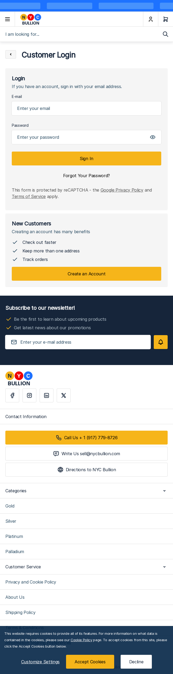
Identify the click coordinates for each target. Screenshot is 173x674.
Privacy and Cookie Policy (30, 582)
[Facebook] (12, 395)
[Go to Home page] (79, 19)
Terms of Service (29, 196)
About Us (14, 597)
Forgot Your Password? (86, 175)
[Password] (86, 137)
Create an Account (87, 273)
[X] (64, 395)
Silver (10, 521)
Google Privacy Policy (122, 190)
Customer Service (86, 567)
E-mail (17, 96)
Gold (9, 506)
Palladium (14, 551)
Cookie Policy (81, 640)
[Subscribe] (161, 342)
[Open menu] (7, 19)
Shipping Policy (20, 612)
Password (20, 125)
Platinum (14, 536)
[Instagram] (29, 395)
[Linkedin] (46, 395)
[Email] (86, 108)
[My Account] (150, 19)
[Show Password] (152, 137)
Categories (86, 490)
